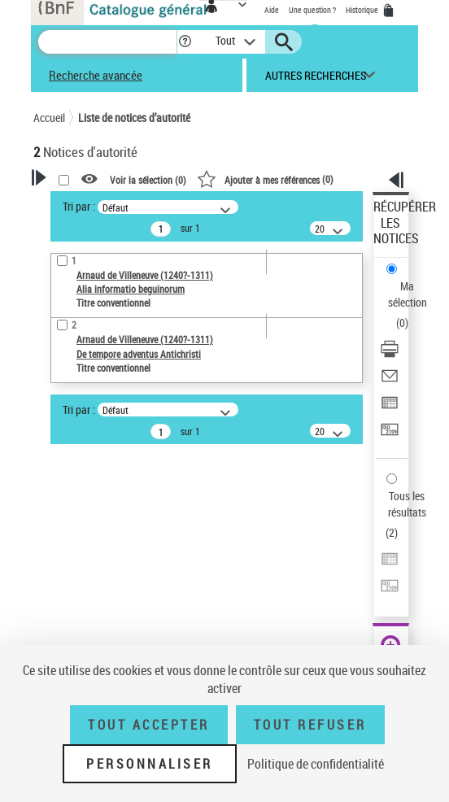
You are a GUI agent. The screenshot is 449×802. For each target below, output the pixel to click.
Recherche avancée (95, 75)
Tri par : (79, 206)
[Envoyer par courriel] (389, 381)
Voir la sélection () (148, 179)
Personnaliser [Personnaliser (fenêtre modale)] (149, 764)
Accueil (49, 117)
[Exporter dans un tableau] (389, 408)
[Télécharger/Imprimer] (389, 354)
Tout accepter (149, 725)
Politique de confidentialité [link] (315, 764)
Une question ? (312, 9)
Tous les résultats (407, 504)
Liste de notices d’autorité (134, 117)
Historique (363, 9)
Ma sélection (407, 294)
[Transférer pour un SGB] (389, 434)
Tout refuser (310, 725)
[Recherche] (107, 42)
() (265, 178)
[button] (185, 42)
